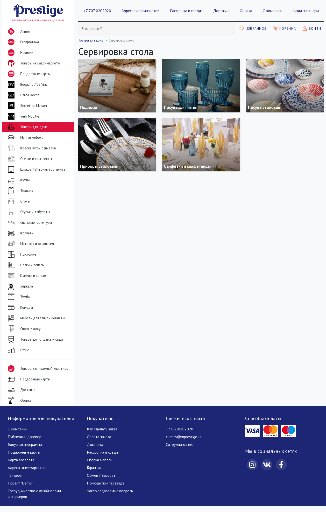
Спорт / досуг (24, 328)
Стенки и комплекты (29, 158)
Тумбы (18, 297)
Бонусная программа (25, 444)
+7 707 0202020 (97, 10)
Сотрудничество (179, 444)
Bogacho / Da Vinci (27, 84)
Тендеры (15, 475)
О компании (272, 10)
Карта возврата (21, 459)
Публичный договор (24, 436)
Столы (18, 201)
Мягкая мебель (24, 137)
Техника (19, 190)
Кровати (20, 233)
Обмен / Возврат (101, 475)
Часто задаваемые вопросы (110, 490)
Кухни (18, 180)
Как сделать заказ (102, 429)
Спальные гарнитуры (29, 222)
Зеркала (19, 286)
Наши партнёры (306, 10)
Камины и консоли (27, 275)
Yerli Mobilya (23, 116)
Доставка (221, 10)
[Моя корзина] (284, 28)
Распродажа (22, 42)
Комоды (19, 307)
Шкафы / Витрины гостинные (35, 169)
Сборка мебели (99, 459)
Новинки (19, 53)
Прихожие (21, 254)
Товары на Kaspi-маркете (33, 63)
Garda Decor (22, 95)
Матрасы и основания (30, 243)
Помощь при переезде (105, 483)
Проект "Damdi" (21, 483)
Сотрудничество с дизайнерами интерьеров (34, 493)
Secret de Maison (26, 105)
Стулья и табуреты (28, 212)
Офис (17, 350)
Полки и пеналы (25, 265)
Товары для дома (27, 127)
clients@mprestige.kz (183, 436)
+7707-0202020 (179, 429)
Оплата (246, 10)
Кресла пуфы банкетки (31, 148)
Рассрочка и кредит (186, 10)
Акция (18, 31)
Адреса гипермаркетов (140, 10)
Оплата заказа (99, 436)
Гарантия (94, 467)
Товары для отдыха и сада (34, 339)
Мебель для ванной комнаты (35, 318)
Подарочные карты (28, 73)
